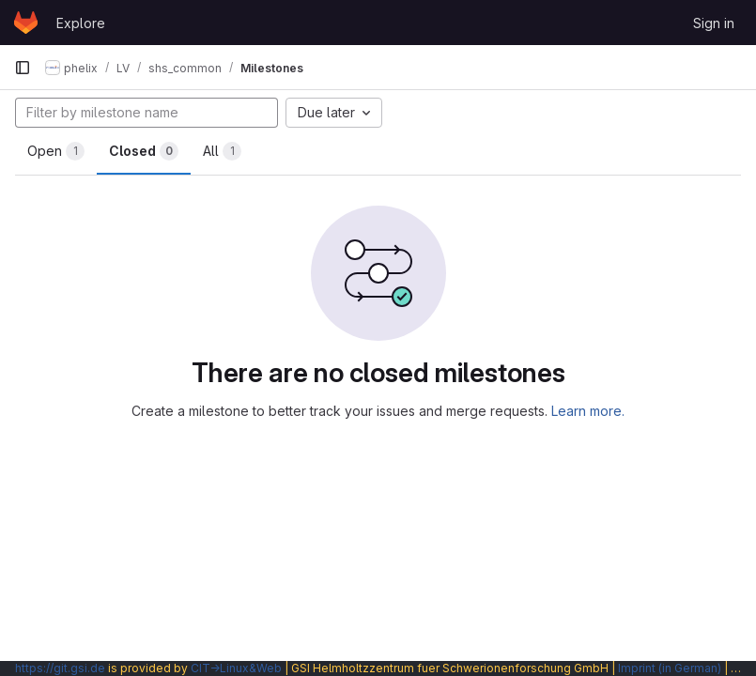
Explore (80, 23)
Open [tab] (56, 151)
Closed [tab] (143, 151)
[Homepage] (25, 23)
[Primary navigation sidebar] (23, 68)
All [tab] (222, 151)
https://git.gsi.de (60, 668)
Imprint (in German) (669, 668)
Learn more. (588, 411)
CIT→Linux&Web (236, 668)
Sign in (713, 23)
